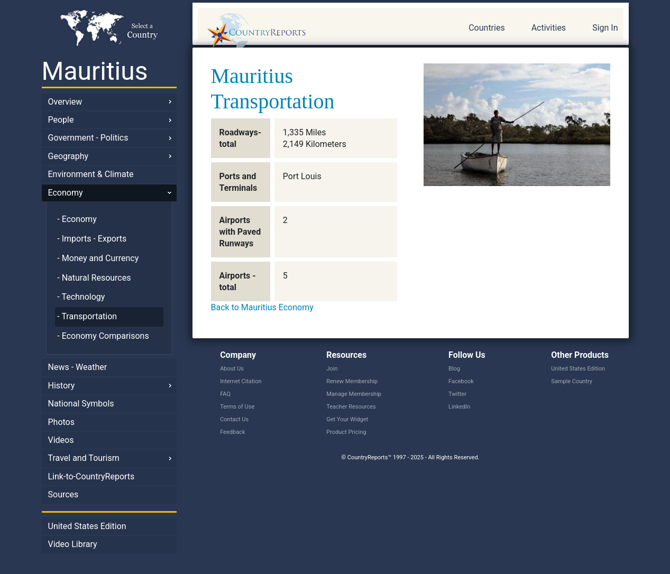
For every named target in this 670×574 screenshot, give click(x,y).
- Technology (81, 297)
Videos (61, 440)
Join (331, 368)
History (61, 386)
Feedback (232, 432)
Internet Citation (241, 381)
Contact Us (234, 419)
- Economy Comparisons (103, 336)
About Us (232, 368)
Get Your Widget (347, 419)
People (61, 120)
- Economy (76, 219)
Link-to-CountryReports (91, 476)
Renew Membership (352, 381)
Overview (65, 102)
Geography (68, 156)
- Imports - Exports (91, 239)
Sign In (605, 28)
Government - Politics (88, 138)
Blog (454, 368)
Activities (548, 28)
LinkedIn (459, 406)
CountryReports (313, 31)
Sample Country (571, 381)
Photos (61, 422)
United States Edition (87, 526)
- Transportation (87, 316)
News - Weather (77, 367)
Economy (65, 193)
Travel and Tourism (84, 458)
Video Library (72, 544)
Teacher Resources (350, 406)
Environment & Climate (91, 174)
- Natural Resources (94, 278)
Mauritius (95, 71)
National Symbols (81, 404)
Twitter (457, 394)
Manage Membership (353, 394)
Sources (63, 494)
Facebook (461, 381)
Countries (486, 28)
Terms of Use (237, 406)
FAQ (225, 394)
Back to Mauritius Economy (262, 307)
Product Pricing (346, 432)
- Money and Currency (98, 258)
